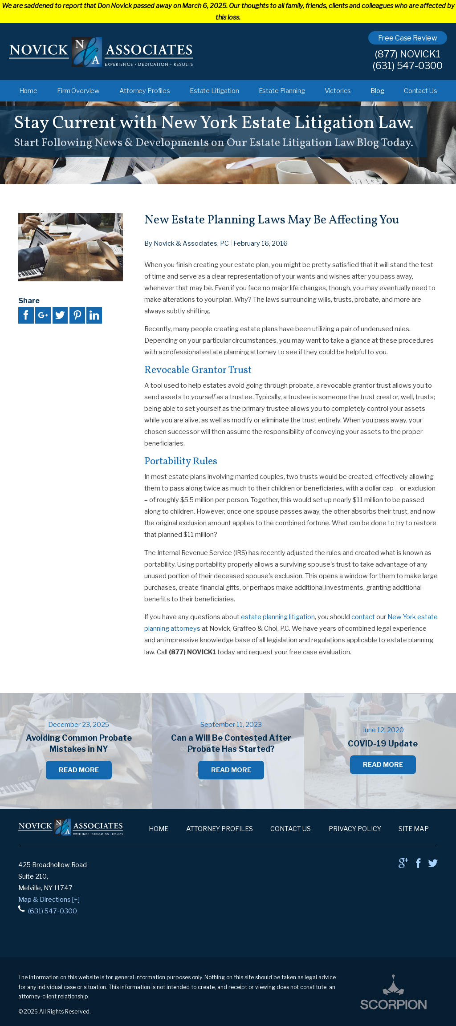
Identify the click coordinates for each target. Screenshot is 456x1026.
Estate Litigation (214, 91)
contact (363, 617)
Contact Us (420, 91)
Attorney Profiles (144, 91)
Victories (338, 91)
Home (28, 91)
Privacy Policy (355, 829)
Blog (377, 91)
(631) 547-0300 (408, 66)
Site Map (414, 829)
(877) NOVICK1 (407, 54)
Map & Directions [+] (49, 900)
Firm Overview (78, 91)
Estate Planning (282, 91)
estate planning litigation (278, 617)
